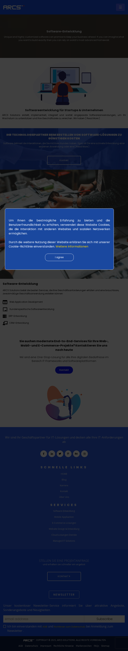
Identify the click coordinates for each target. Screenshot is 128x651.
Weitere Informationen (72, 246)
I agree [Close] (59, 257)
